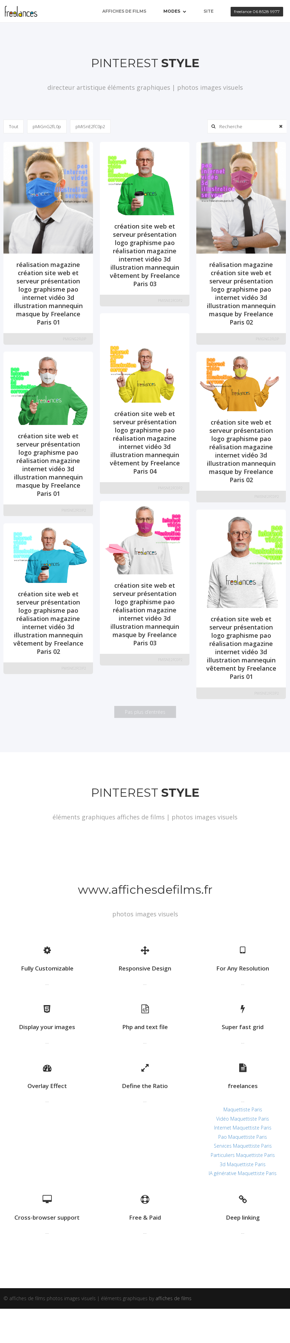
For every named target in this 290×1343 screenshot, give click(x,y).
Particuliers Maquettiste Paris (243, 1155)
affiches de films (124, 11)
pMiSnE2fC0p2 (90, 126)
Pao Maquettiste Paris (242, 1137)
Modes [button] (174, 11)
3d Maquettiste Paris (243, 1164)
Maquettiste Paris (242, 1109)
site (208, 11)
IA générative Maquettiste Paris (243, 1173)
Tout (13, 126)
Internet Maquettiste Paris (242, 1127)
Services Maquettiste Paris (243, 1146)
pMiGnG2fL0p (47, 126)
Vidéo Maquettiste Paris (242, 1118)
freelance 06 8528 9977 (257, 11)
